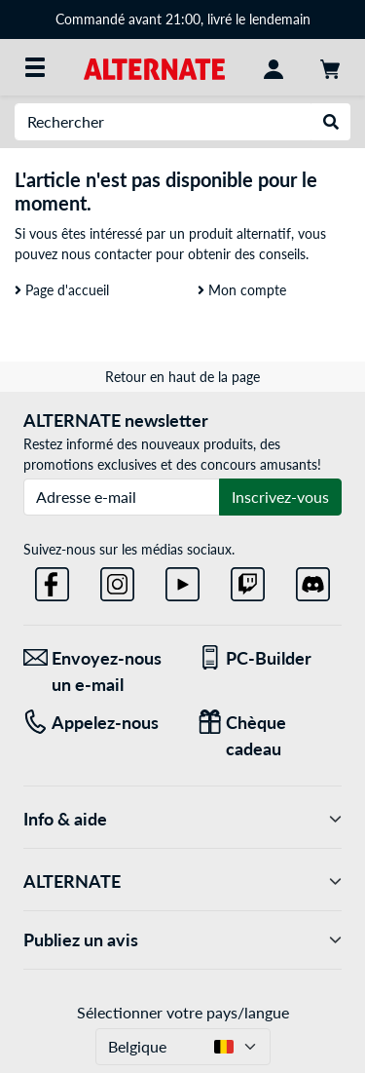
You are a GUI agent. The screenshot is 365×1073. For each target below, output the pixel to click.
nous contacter (106, 254)
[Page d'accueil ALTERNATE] (154, 67)
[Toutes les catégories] (35, 67)
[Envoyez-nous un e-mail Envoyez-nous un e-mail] (95, 671)
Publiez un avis (182, 940)
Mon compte (242, 290)
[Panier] (330, 67)
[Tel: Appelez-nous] (95, 722)
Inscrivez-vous (280, 496)
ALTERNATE (182, 881)
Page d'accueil (62, 290)
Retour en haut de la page (182, 376)
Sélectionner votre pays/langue (183, 1012)
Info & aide (182, 819)
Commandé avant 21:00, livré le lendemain (182, 19)
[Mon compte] (273, 67)
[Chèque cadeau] (270, 735)
